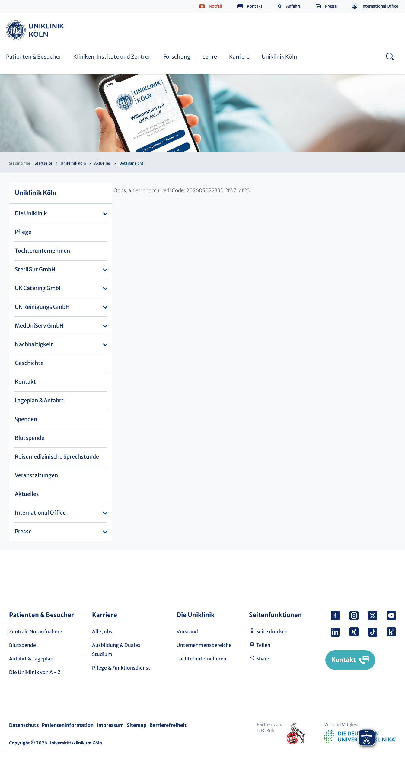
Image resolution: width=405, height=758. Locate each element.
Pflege (23, 232)
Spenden (26, 419)
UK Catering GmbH (39, 288)
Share (262, 659)
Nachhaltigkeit (34, 344)
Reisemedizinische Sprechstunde (57, 456)
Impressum (110, 725)
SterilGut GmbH (35, 269)
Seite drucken (272, 631)
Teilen (263, 645)
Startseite (43, 163)
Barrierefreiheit (168, 725)
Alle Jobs (102, 631)
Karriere (239, 56)
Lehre (209, 56)
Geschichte (29, 363)
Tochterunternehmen (42, 250)
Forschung (177, 56)
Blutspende (29, 437)
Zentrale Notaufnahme (35, 631)
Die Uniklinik (31, 213)
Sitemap (136, 725)
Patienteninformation (68, 725)
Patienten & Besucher (33, 56)
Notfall (215, 6)
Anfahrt (293, 6)
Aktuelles (102, 163)
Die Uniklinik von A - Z (35, 672)
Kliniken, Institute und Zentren (112, 56)
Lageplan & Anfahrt (39, 400)
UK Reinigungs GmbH (42, 306)
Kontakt (255, 6)
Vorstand (187, 631)
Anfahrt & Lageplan (31, 659)
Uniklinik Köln (36, 30)
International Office (380, 6)
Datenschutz (24, 725)
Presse (331, 6)
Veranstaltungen (36, 475)
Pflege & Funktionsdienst (121, 668)
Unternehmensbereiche (204, 645)
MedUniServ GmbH (39, 325)
